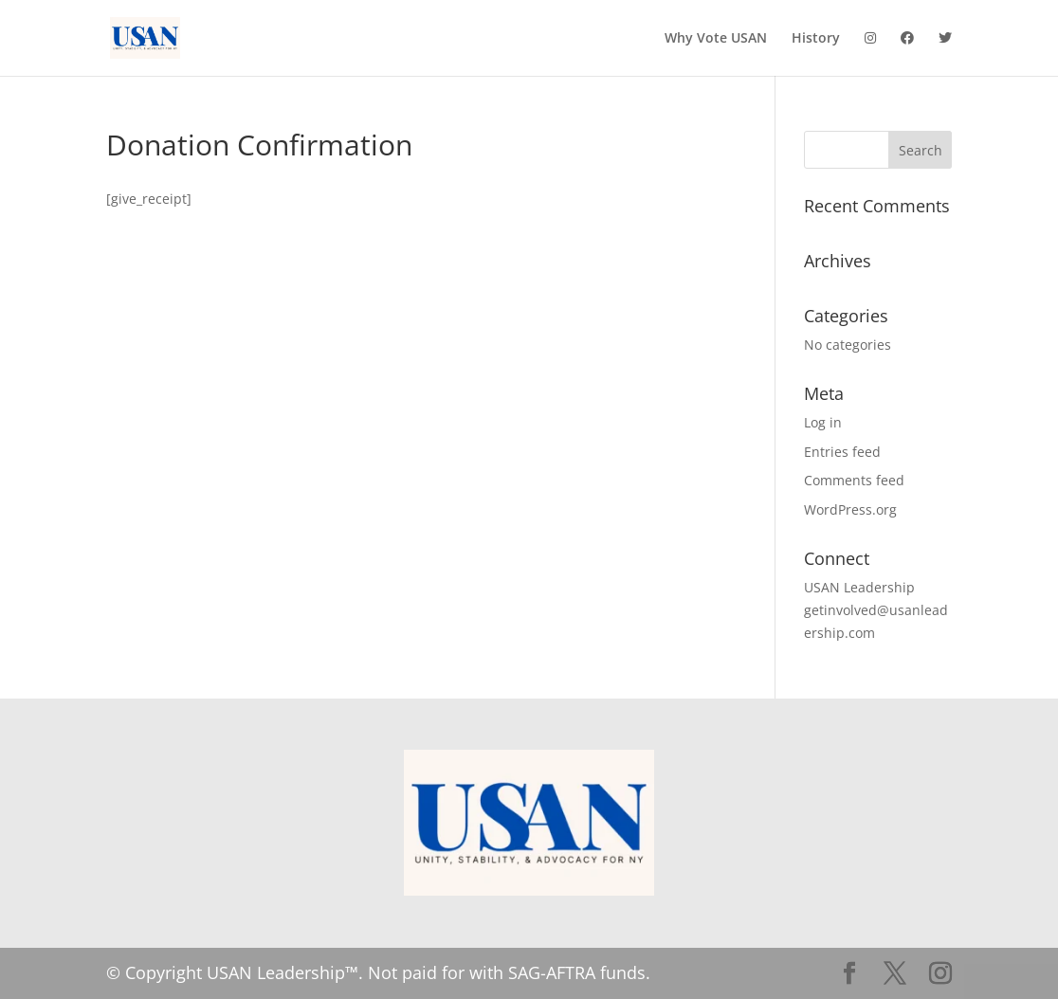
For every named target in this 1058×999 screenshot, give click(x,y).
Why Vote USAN (716, 38)
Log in (823, 422)
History (816, 38)
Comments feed (854, 480)
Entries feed (842, 452)
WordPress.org (850, 509)
